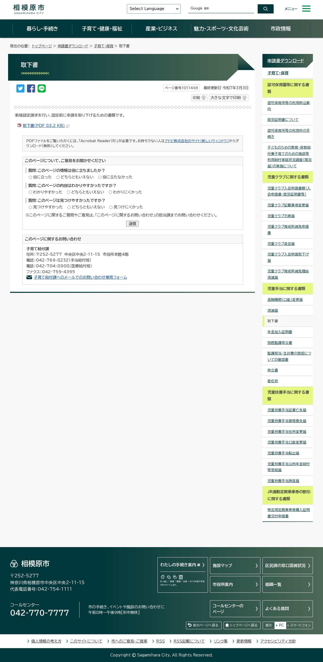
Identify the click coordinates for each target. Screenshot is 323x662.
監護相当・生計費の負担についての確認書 (289, 356)
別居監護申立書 (279, 342)
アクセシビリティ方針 (278, 641)
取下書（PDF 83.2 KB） (46, 126)
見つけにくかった (128, 207)
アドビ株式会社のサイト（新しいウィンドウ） (197, 141)
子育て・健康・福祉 (102, 28)
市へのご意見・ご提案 (129, 641)
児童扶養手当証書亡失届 (286, 410)
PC (281, 625)
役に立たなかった (117, 177)
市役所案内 (223, 584)
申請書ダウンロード (73, 46)
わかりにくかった (127, 192)
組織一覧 (273, 584)
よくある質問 (277, 609)
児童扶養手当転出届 (283, 453)
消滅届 (272, 310)
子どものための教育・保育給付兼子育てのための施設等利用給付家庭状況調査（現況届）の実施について (289, 157)
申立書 (272, 370)
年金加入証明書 (279, 332)
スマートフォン (300, 625)
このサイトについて (86, 641)
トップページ (42, 46)
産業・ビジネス (161, 28)
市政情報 (281, 28)
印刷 (196, 98)
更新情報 (244, 641)
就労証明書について (283, 119)
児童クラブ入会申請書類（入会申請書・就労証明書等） (289, 191)
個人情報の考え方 (46, 641)
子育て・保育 (103, 46)
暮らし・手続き (42, 28)
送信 (132, 224)
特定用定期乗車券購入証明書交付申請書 (288, 513)
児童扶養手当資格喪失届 (286, 421)
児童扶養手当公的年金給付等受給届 (288, 467)
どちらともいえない (77, 177)
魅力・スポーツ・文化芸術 (221, 28)
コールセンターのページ (228, 608)
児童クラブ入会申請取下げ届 (288, 257)
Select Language (146, 9)
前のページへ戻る (205, 625)
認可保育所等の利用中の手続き (288, 134)
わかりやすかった (47, 192)
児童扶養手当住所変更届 (286, 431)
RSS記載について (189, 641)
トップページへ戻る (243, 625)
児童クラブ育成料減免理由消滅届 (288, 274)
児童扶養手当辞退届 (283, 481)
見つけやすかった (48, 207)
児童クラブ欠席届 (281, 216)
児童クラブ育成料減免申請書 (288, 230)
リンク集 (221, 641)
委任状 (272, 381)
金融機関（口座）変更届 (285, 299)
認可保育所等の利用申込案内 (288, 106)
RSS (160, 641)
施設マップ (222, 565)
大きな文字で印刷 (225, 98)
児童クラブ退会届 (281, 243)
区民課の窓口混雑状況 (285, 565)
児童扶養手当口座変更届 (286, 442)
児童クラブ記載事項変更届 (288, 205)
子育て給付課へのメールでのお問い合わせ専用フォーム (80, 277)
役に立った (42, 177)
